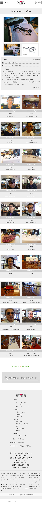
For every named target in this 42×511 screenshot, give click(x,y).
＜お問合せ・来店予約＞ (21, 446)
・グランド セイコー (20, 412)
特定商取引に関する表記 (27, 494)
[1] (16, 366)
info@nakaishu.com (23, 467)
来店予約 (7, 2)
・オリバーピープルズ (21, 424)
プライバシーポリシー (14, 494)
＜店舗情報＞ (17, 442)
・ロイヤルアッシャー (21, 402)
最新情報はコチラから (38, 2)
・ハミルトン (18, 416)
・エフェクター (19, 422)
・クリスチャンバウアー (21, 406)
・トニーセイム (19, 428)
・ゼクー (17, 426)
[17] (23, 366)
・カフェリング (19, 404)
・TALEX (17, 430)
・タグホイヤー (19, 414)
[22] (26, 366)
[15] (19, 366)
